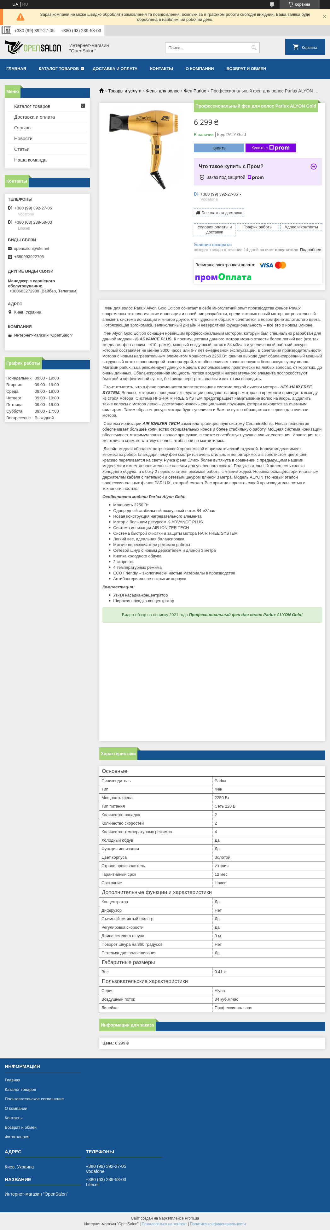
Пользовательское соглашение (34, 1099)
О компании (200, 68)
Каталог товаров (59, 68)
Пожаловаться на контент (164, 1224)
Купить (218, 148)
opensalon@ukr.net (31, 248)
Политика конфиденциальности (218, 1224)
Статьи (22, 149)
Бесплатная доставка (221, 212)
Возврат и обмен (246, 68)
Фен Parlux (195, 90)
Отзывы (23, 127)
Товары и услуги (125, 90)
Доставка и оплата (115, 68)
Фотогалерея (17, 1136)
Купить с (271, 148)
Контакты (161, 68)
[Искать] (254, 47)
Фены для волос (163, 90)
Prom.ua (192, 1218)
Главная (16, 68)
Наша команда (30, 159)
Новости (23, 138)
